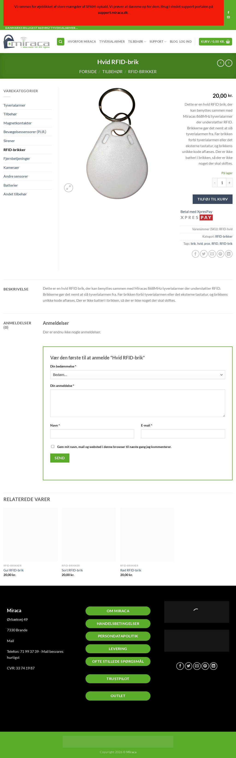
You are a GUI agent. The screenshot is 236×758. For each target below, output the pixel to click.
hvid (200, 243)
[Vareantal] (222, 182)
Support (158, 41)
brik (193, 243)
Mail (10, 641)
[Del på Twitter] (204, 254)
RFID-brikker (142, 71)
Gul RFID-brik (13, 570)
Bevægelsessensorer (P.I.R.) (24, 131)
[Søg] (60, 41)
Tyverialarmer (112, 41)
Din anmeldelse (62, 386)
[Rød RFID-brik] (147, 535)
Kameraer (11, 167)
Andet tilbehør (15, 194)
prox (207, 243)
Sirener (9, 140)
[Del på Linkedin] (229, 254)
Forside (88, 71)
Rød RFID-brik (130, 570)
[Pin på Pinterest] (220, 254)
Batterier (10, 185)
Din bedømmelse (63, 366)
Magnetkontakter (17, 123)
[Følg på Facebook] (228, 12)
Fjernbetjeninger (16, 158)
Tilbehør (137, 41)
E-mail (146, 425)
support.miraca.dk (113, 12)
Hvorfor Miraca (82, 41)
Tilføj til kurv (213, 199)
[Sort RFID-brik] (89, 535)
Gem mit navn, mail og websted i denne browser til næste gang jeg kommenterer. (114, 447)
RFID (215, 243)
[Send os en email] (228, 17)
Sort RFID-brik (72, 570)
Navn (55, 425)
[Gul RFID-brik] (30, 535)
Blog (174, 41)
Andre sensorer (15, 176)
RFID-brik (226, 243)
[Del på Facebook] (195, 254)
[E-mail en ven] (212, 254)
